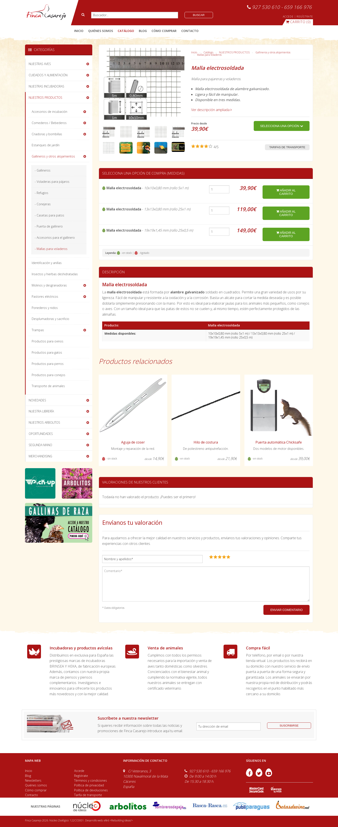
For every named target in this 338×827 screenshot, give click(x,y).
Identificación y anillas (47, 263)
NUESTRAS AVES (40, 64)
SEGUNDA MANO (40, 445)
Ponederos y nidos (45, 308)
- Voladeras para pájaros (52, 182)
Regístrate (81, 776)
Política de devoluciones (91, 790)
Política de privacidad (89, 785)
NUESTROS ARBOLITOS (44, 422)
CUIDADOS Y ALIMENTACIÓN (48, 75)
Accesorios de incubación (49, 112)
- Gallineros (42, 170)
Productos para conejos (48, 375)
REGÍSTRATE (305, 16)
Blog (28, 776)
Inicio (78, 31)
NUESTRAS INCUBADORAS (46, 86)
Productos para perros (48, 364)
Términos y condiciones (90, 780)
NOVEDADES (37, 400)
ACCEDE (288, 16)
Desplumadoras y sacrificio (50, 319)
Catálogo (208, 52)
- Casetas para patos (49, 215)
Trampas (38, 330)
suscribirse (289, 725)
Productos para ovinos (47, 341)
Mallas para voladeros (209, 55)
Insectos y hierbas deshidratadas (55, 274)
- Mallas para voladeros (51, 249)
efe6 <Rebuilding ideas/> (118, 820)
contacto (190, 31)
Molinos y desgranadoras (49, 285)
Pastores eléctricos (45, 296)
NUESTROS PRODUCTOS (234, 52)
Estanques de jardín (45, 145)
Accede (79, 771)
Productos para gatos (47, 352)
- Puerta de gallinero (49, 226)
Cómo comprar (36, 790)
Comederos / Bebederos (49, 123)
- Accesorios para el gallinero (55, 237)
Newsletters (33, 780)
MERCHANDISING (40, 456)
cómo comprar (164, 31)
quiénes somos (100, 31)
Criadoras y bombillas (47, 134)
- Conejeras (43, 204)
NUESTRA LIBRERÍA (41, 411)
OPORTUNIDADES (41, 434)
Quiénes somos (36, 785)
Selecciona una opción (281, 126)
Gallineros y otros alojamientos (272, 52)
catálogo (126, 31)
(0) (298, 21)
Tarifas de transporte (287, 147)
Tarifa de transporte (88, 795)
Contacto (31, 795)
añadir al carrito (286, 192)
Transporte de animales (48, 386)
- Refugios (41, 193)
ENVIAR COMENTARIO (286, 610)
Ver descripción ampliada (211, 109)
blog (143, 31)
